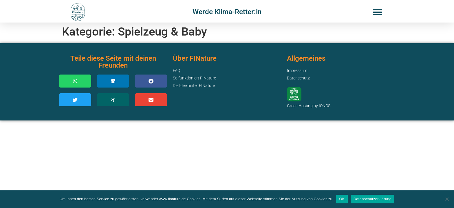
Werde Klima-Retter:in (227, 12)
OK (342, 199)
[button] (377, 12)
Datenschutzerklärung (372, 199)
